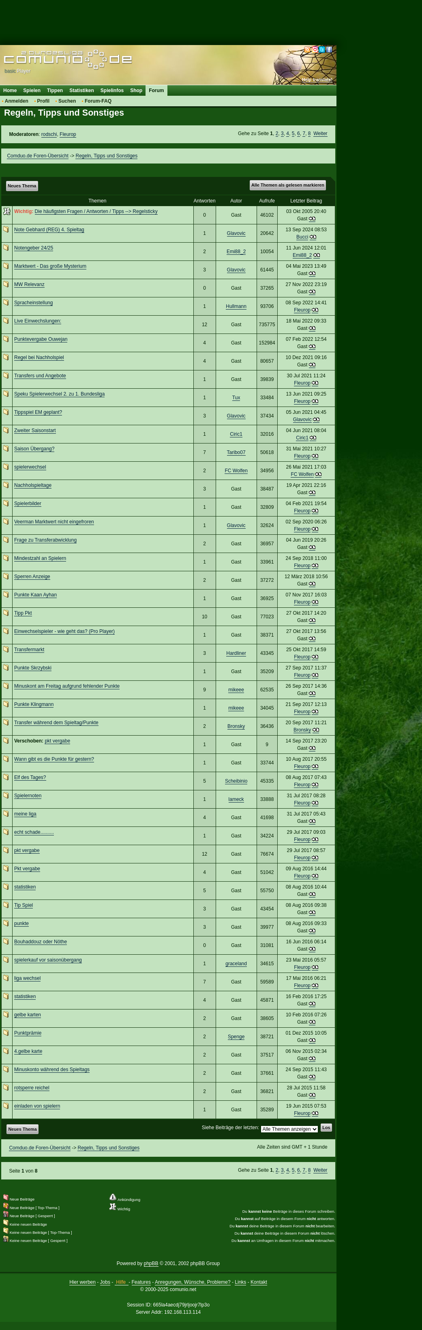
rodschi (49, 134)
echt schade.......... (34, 832)
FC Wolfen (236, 470)
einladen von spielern (37, 1106)
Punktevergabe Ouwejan (40, 339)
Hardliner (236, 653)
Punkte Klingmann (34, 704)
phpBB (151, 1263)
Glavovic (236, 233)
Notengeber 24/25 (33, 248)
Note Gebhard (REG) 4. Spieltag (49, 229)
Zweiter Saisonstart (35, 430)
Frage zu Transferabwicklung (45, 540)
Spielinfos (112, 90)
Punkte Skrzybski (32, 668)
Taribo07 (236, 452)
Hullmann (236, 306)
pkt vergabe (57, 741)
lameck (236, 799)
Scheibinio (236, 781)
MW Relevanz (29, 284)
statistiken (25, 887)
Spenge (236, 1036)
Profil (43, 101)
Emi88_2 (236, 251)
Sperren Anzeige (32, 576)
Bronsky (236, 726)
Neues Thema (22, 185)
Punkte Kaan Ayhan (35, 595)
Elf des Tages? (30, 777)
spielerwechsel (30, 467)
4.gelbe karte (28, 1051)
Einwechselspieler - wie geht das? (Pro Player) (64, 631)
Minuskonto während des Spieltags (52, 1069)
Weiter (320, 133)
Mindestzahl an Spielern (40, 558)
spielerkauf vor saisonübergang (48, 960)
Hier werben (82, 1282)
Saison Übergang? (34, 449)
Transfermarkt (29, 649)
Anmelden (16, 101)
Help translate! (317, 79)
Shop (136, 90)
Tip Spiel (23, 905)
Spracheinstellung (33, 303)
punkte (21, 923)
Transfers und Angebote (40, 376)
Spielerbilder (27, 503)
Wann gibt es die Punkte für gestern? (54, 759)
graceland (236, 963)
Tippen (55, 90)
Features (141, 1282)
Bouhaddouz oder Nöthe (40, 942)
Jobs (105, 1282)
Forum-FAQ (98, 101)
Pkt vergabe (27, 869)
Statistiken (81, 90)
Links (240, 1282)
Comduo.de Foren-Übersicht (37, 156)
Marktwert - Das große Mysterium (50, 266)
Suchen (67, 101)
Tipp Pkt (23, 613)
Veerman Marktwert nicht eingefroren (54, 522)
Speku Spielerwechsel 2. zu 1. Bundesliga (59, 394)
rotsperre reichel (31, 1088)
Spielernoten (27, 795)
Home (10, 90)
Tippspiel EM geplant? (38, 412)
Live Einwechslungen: (37, 321)
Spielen (32, 90)
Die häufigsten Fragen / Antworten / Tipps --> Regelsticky (96, 211)
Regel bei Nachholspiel (39, 357)
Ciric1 (236, 434)
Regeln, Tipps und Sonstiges (106, 156)
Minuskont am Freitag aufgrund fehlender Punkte (67, 686)
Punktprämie (27, 1033)
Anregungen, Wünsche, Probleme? (193, 1282)
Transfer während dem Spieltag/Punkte (56, 722)
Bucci (302, 237)
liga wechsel (27, 978)
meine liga (25, 814)
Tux (236, 397)
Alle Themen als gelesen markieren (287, 185)
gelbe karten (27, 1015)
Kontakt (259, 1282)
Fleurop (68, 134)
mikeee (236, 690)
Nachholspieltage (32, 485)
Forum (156, 90)
